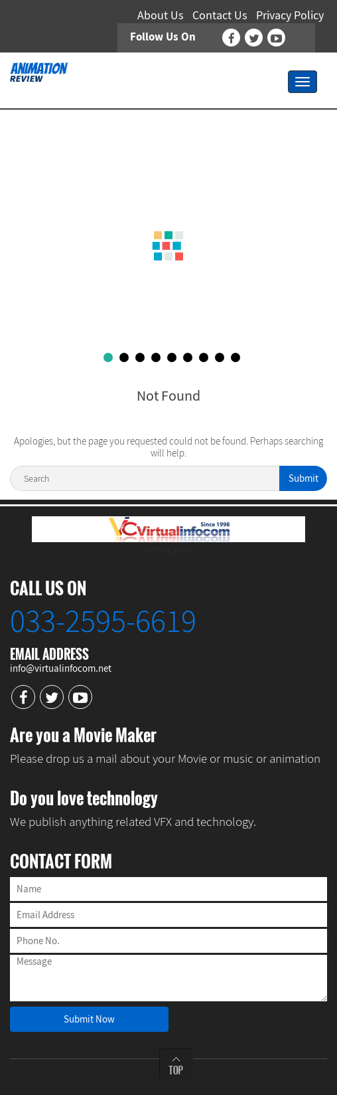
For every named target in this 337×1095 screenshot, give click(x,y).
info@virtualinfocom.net (60, 668)
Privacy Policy (290, 15)
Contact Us (219, 15)
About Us (160, 15)
